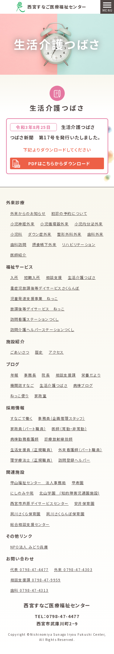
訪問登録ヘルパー (74, 460)
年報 (14, 374)
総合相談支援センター (30, 524)
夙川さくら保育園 (25, 513)
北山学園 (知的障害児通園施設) (69, 492)
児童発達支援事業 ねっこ (34, 298)
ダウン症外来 (39, 234)
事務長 (30, 374)
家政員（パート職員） (28, 428)
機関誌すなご (22, 385)
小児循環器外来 (54, 223)
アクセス (56, 352)
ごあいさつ (19, 352)
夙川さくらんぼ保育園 (65, 513)
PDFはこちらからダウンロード (59, 163)
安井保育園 (84, 503)
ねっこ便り (19, 395)
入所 (14, 277)
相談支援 (54, 277)
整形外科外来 (69, 234)
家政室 (40, 395)
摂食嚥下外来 (44, 244)
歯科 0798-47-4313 (29, 590)
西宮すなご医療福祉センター (56, 7)
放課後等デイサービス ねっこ (37, 308)
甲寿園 (78, 482)
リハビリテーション (78, 244)
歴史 (39, 352)
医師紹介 (18, 254)
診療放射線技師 (58, 438)
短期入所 (32, 277)
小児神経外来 (22, 223)
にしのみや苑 (22, 492)
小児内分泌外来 (88, 223)
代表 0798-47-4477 (29, 569)
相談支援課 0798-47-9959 (35, 579)
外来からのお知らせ (28, 213)
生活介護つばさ (57, 44)
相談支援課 (66, 374)
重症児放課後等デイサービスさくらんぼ (45, 288)
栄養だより (91, 374)
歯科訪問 (18, 244)
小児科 (16, 234)
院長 (46, 374)
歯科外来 (95, 234)
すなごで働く (21, 418)
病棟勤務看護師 (24, 438)
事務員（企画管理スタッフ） (61, 418)
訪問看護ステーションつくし (34, 319)
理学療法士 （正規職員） (31, 460)
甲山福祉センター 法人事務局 (38, 482)
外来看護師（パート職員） (80, 449)
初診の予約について (69, 213)
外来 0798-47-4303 (73, 569)
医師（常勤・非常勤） (69, 428)
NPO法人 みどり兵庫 (29, 546)
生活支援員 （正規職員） (31, 449)
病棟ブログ (83, 385)
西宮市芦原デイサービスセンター (39, 503)
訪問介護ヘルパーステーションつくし (42, 329)
